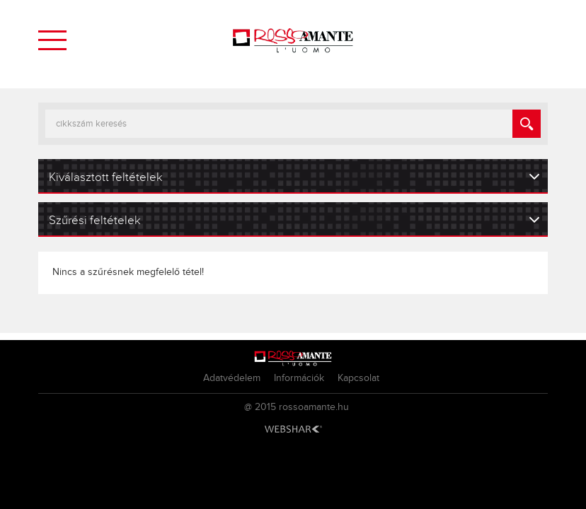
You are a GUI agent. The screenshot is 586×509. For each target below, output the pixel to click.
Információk (299, 378)
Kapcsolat (358, 378)
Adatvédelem (231, 378)
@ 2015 (260, 407)
